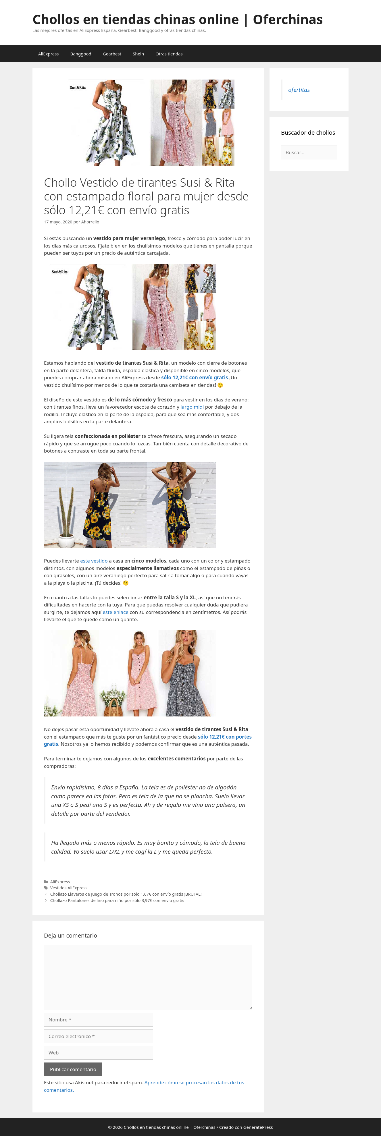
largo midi (192, 406)
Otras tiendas (168, 54)
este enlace (115, 612)
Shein (138, 54)
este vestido (94, 560)
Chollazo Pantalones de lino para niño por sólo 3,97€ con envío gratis (117, 900)
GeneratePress (258, 1127)
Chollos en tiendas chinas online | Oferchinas (177, 19)
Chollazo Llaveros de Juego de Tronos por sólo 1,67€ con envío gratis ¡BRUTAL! (126, 894)
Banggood (80, 54)
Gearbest (112, 54)
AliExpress (48, 54)
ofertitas (299, 90)
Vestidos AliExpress (69, 887)
